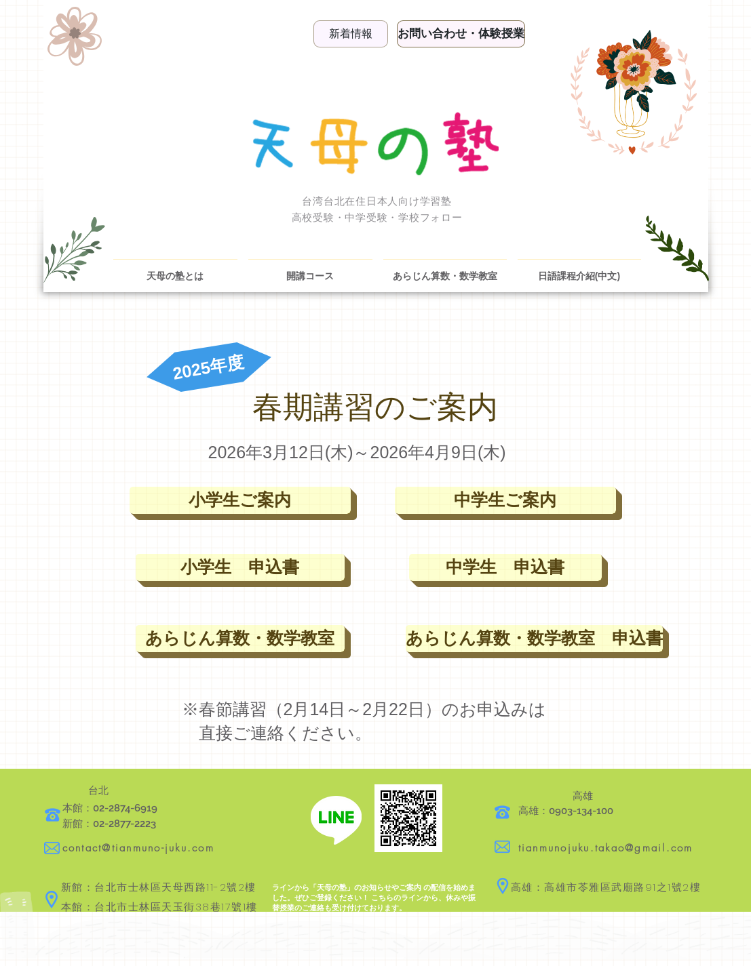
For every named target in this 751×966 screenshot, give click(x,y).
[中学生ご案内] (505, 500)
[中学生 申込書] (505, 567)
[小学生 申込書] (240, 567)
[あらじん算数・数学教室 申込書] (534, 638)
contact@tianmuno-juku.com (138, 848)
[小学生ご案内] (240, 500)
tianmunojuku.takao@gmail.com (605, 848)
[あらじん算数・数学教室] (240, 638)
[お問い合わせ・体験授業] (461, 33)
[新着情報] (350, 33)
